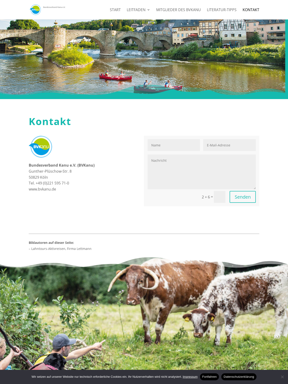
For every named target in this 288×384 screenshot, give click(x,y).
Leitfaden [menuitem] (136, 10)
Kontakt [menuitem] (251, 10)
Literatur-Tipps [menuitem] (222, 10)
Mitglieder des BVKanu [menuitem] (178, 10)
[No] (282, 376)
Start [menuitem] (115, 10)
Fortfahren (209, 376)
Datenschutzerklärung (239, 376)
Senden (243, 197)
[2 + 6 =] (219, 197)
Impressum (190, 376)
